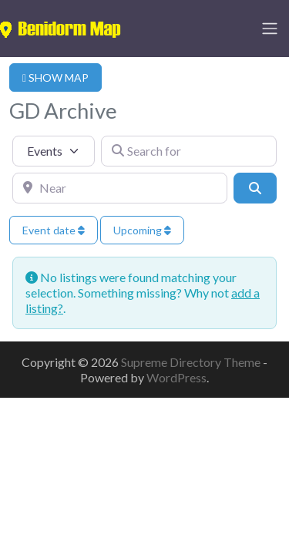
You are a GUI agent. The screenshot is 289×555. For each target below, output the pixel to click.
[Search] (255, 188)
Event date (53, 230)
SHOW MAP (55, 77)
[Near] (119, 188)
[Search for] (189, 151)
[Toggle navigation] (269, 28)
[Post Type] (53, 151)
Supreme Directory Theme (192, 362)
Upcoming (142, 230)
